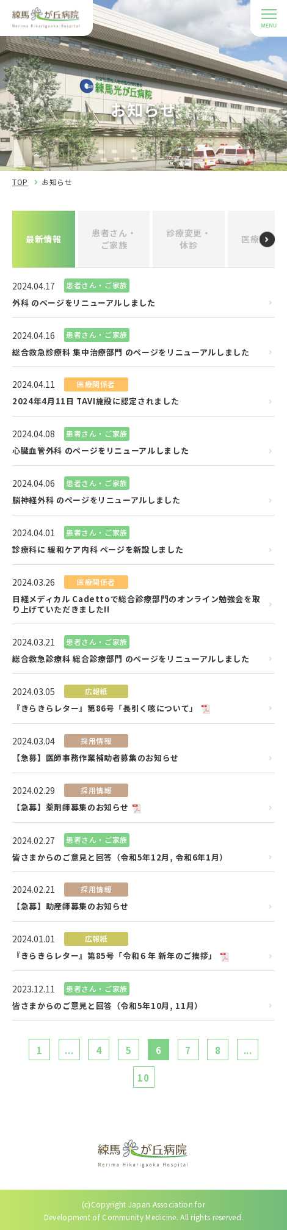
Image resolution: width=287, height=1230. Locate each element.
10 (143, 1077)
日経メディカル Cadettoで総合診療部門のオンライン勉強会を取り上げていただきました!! (136, 604)
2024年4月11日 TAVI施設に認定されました (95, 401)
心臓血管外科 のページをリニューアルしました (100, 451)
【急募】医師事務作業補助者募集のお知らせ (95, 758)
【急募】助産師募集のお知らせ (70, 906)
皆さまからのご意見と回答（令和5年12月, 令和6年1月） (120, 858)
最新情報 (44, 239)
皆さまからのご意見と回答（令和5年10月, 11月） (107, 1006)
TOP (20, 181)
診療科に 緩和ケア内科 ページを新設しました (97, 550)
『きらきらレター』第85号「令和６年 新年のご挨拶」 (114, 956)
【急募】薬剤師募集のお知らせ (70, 807)
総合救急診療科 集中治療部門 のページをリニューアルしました (131, 353)
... (69, 1050)
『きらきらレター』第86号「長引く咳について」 (105, 709)
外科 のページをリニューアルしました (84, 303)
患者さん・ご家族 (114, 239)
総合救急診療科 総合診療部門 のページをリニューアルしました (131, 659)
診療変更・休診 (188, 239)
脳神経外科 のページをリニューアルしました (96, 500)
